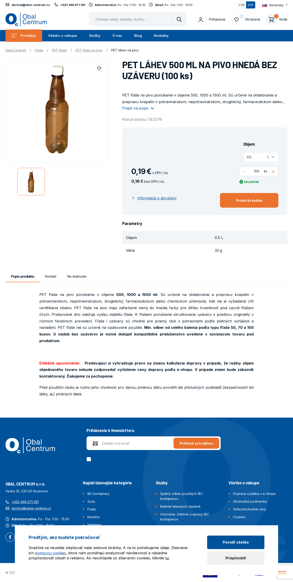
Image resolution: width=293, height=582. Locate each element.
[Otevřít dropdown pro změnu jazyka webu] (275, 5)
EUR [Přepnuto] (250, 5)
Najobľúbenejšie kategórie (107, 482)
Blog (138, 35)
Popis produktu (22, 276)
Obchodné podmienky (250, 501)
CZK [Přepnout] (242, 5)
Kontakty (161, 35)
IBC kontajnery (98, 494)
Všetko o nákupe (62, 35)
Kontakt (50, 276)
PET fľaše (59, 50)
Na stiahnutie (77, 276)
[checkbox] (90, 459)
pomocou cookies (50, 553)
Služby (94, 35)
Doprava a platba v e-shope (254, 494)
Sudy (91, 501)
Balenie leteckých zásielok (180, 506)
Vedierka (94, 525)
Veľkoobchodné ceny (249, 509)
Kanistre (93, 517)
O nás (117, 35)
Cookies (239, 517)
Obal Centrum (15, 50)
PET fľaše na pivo (89, 50)
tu (167, 558)
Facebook (10, 537)
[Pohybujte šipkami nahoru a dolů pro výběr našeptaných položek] (137, 19)
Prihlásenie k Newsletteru (110, 430)
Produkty (23, 35)
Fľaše (39, 50)
